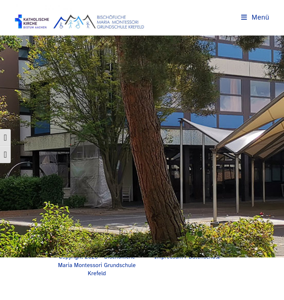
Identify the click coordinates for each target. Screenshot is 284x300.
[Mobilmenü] (255, 17)
